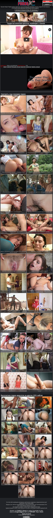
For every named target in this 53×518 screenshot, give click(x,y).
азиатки (9, 66)
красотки (23, 66)
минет (5, 66)
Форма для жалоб (26, 513)
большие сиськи (16, 66)
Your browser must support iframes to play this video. (26, 44)
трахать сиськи (35, 66)
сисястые (28, 66)
